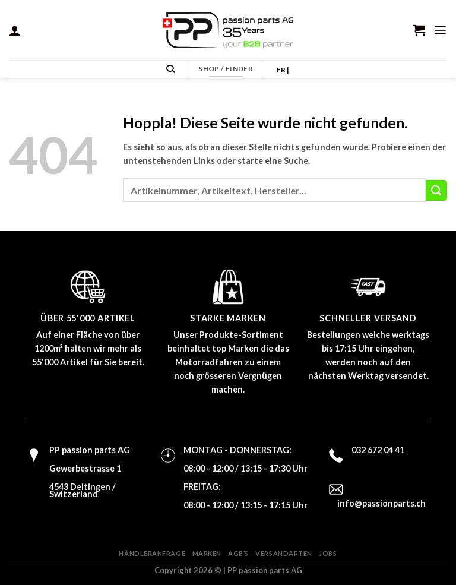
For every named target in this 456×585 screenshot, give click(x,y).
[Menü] (440, 29)
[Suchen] (172, 69)
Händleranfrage (152, 553)
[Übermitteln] (436, 190)
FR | (283, 70)
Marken (206, 553)
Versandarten (283, 553)
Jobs (328, 553)
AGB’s (238, 553)
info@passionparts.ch (381, 503)
